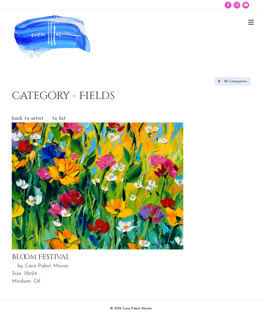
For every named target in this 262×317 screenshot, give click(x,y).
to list (59, 118)
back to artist (27, 118)
